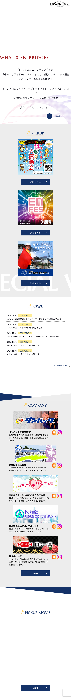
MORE (35, 573)
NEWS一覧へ (60, 365)
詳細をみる (35, 181)
